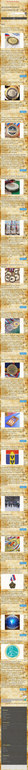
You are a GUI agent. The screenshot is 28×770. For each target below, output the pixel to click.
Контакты (5, 749)
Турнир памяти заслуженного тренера (12, 535)
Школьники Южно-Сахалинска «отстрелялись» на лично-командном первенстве (12, 30)
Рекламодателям (6, 717)
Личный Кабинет (6, 725)
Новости (4, 759)
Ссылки (4, 719)
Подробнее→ (23, 76)
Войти (8, 1)
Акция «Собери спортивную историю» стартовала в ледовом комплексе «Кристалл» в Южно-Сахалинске (12, 409)
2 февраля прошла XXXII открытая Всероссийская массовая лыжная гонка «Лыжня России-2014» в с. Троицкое (13, 315)
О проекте (5, 712)
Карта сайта (5, 751)
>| (10, 701)
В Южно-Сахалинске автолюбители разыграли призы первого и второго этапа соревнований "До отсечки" (12, 119)
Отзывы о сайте (6, 761)
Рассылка (5, 728)
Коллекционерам (6, 714)
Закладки (5, 726)
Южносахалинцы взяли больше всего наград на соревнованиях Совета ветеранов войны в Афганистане (12, 217)
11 (5, 701)
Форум (4, 747)
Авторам (4, 716)
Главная (2, 21)
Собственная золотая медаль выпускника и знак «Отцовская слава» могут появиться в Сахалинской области (13, 571)
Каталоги (5, 758)
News (6, 21)
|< (2, 699)
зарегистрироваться (15, 1)
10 (2, 701)
